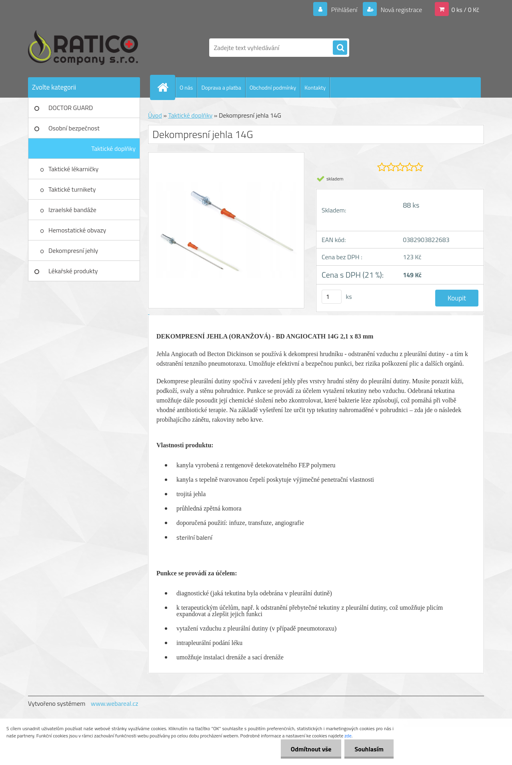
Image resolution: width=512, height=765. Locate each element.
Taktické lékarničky (73, 169)
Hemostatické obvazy (77, 230)
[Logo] (83, 48)
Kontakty (315, 87)
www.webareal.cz (114, 703)
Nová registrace (400, 9)
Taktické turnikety (72, 189)
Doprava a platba (221, 87)
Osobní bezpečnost (74, 128)
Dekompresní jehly (73, 250)
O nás (186, 87)
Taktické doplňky (113, 148)
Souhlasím (369, 749)
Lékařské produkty (73, 271)
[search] (340, 48)
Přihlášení (344, 9)
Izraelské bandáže (72, 209)
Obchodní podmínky (273, 87)
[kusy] (332, 297)
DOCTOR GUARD (70, 107)
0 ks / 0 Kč (465, 9)
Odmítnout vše (311, 749)
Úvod (155, 115)
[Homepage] (166, 87)
